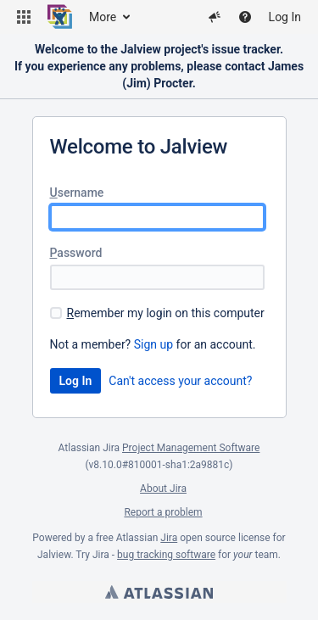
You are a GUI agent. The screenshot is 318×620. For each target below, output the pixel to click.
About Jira (163, 488)
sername (77, 192)
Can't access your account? (180, 381)
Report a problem (163, 512)
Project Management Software (190, 448)
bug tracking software (166, 555)
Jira (168, 538)
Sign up (153, 344)
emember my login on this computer (166, 313)
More (102, 17)
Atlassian (159, 592)
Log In (285, 17)
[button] (23, 17)
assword (76, 253)
